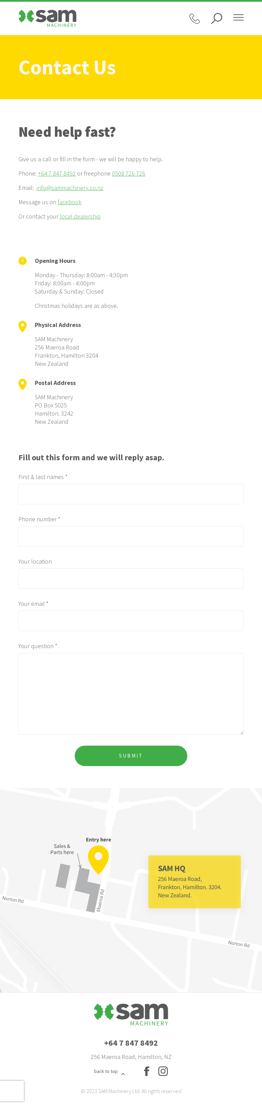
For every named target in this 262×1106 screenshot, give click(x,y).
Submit (131, 755)
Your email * (33, 604)
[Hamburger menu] (238, 18)
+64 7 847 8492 (57, 173)
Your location (35, 561)
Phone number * (39, 519)
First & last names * (43, 477)
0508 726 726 (128, 173)
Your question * (37, 646)
